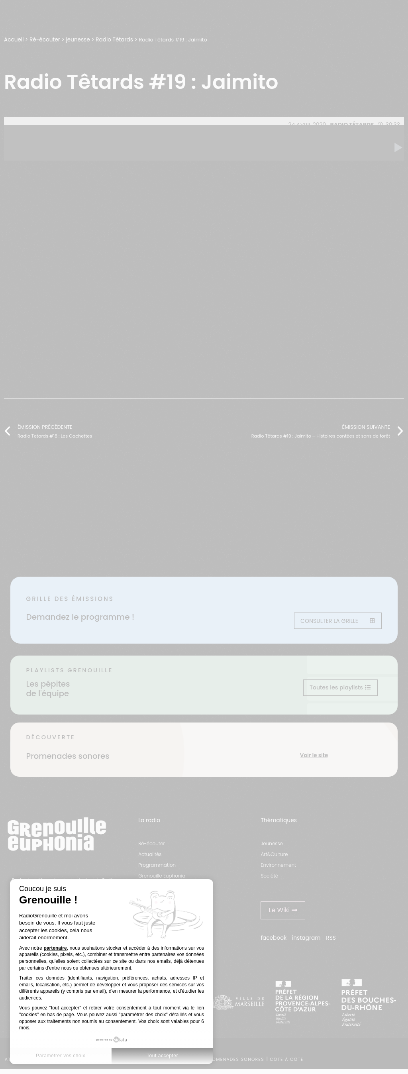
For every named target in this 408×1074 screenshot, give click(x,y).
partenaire (55, 948)
